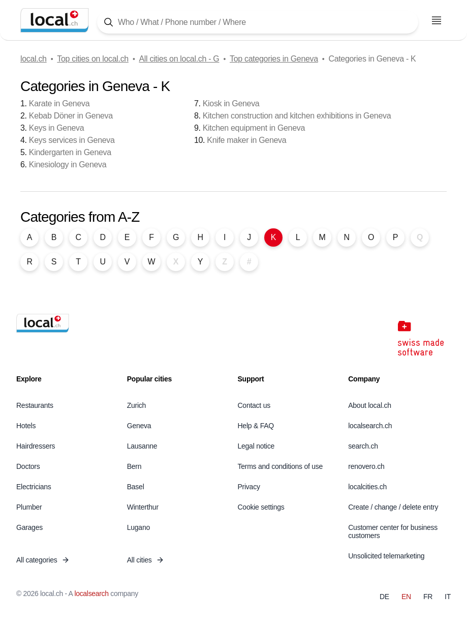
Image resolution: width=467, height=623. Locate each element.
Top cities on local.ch (93, 58)
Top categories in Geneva (274, 58)
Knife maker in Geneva (246, 140)
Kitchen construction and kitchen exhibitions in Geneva (297, 115)
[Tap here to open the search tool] (257, 22)
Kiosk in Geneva (231, 103)
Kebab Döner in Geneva (71, 115)
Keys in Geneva (56, 128)
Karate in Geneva (59, 103)
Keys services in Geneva (72, 140)
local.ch (33, 58)
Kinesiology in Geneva (68, 164)
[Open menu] (436, 20)
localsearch (91, 593)
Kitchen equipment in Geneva (254, 128)
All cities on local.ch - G (179, 58)
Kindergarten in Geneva (70, 152)
